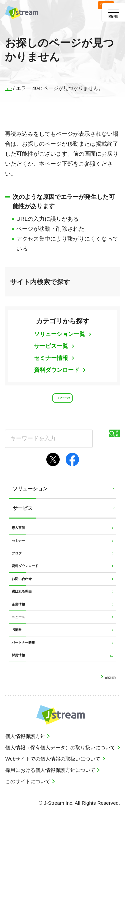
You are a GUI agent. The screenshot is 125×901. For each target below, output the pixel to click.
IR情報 (20, 692)
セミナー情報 (52, 358)
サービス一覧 (52, 346)
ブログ (20, 579)
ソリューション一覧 (60, 334)
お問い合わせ (28, 616)
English (107, 755)
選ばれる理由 (28, 635)
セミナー (23, 560)
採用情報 (23, 730)
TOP (10, 88)
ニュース (23, 673)
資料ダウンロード (57, 370)
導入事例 (23, 541)
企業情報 (23, 654)
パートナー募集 (30, 711)
